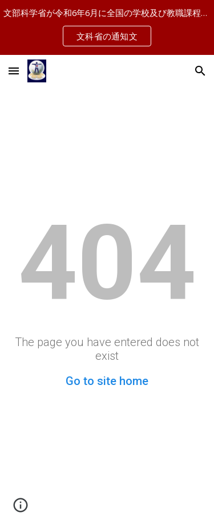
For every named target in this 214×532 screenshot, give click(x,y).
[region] (107, 27)
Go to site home (107, 381)
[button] (13, 70)
